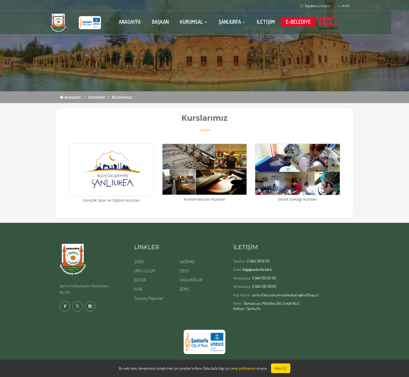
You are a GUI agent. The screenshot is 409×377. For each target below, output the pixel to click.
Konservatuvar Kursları (204, 199)
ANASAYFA (139, 21)
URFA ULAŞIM (144, 270)
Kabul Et (280, 368)
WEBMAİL (187, 261)
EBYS (184, 270)
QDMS (184, 289)
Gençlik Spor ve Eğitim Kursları (111, 200)
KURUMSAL (200, 21)
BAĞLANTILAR (191, 280)
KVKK (138, 289)
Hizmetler (96, 97)
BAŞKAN (169, 21)
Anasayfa (70, 97)
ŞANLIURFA (239, 21)
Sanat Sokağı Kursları (297, 199)
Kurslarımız (122, 97)
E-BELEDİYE (307, 21)
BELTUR (140, 280)
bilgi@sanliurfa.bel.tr (257, 269)
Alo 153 (343, 6)
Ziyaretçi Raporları (148, 298)
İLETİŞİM (275, 21)
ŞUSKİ (138, 261)
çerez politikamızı (243, 368)
